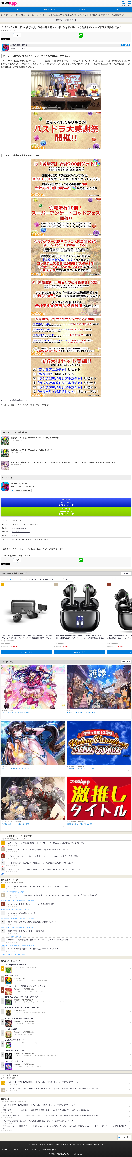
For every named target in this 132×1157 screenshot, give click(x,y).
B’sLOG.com (98, 1145)
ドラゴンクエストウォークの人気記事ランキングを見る (19, 900)
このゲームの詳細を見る (22, 490)
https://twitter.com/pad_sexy (21, 532)
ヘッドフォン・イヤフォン (13, 579)
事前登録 (59, 20)
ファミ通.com (87, 1145)
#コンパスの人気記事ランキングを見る (14, 892)
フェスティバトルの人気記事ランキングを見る (16, 909)
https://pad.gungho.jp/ (19, 528)
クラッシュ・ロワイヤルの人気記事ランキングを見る (18, 918)
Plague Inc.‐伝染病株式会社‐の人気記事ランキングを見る (18, 945)
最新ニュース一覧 (38, 15)
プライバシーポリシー (63, 1145)
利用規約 (42, 1145)
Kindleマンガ (31, 579)
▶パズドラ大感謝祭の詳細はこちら (15, 400)
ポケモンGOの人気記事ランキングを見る (14, 954)
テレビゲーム (62, 579)
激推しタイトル (70, 20)
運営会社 (50, 1145)
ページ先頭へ (125, 1137)
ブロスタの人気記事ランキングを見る (13, 936)
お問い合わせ (32, 1145)
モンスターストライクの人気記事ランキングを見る (17, 927)
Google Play (66, 512)
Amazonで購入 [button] (26, 652)
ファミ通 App (9, 3)
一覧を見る (126, 573)
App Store (66, 503)
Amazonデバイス (46, 579)
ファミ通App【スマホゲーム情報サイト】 (15, 15)
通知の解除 (77, 1145)
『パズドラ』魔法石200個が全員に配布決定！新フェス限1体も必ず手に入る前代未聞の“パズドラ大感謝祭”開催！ (85, 15)
